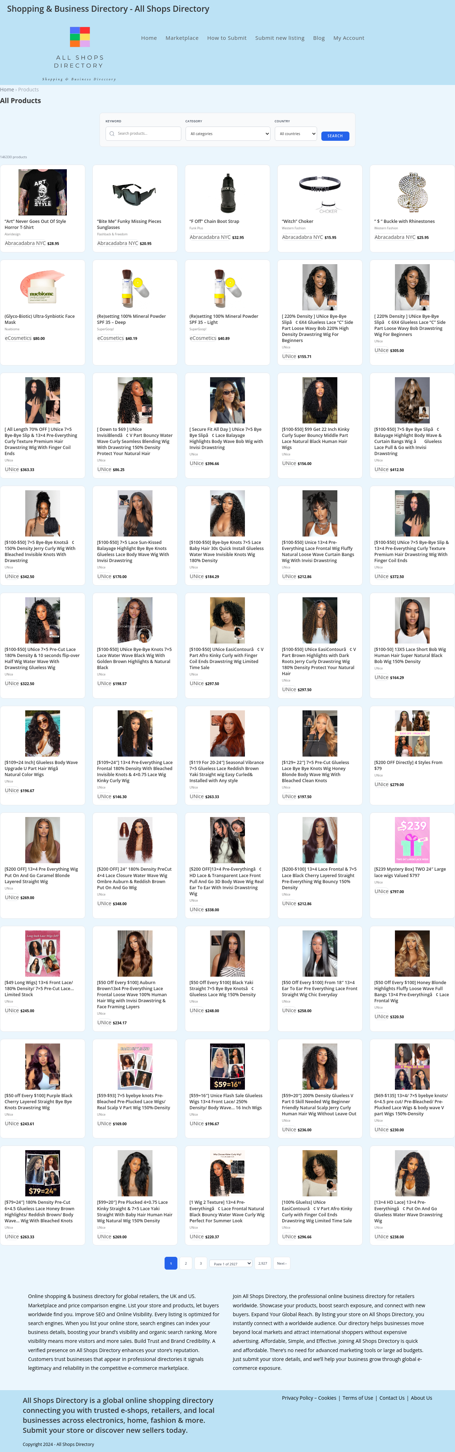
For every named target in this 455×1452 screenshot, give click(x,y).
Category (194, 121)
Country (282, 121)
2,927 (262, 1263)
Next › (282, 1263)
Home (7, 89)
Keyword (113, 121)
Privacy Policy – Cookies (309, 1397)
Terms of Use (358, 1397)
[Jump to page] (230, 1263)
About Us (421, 1397)
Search (335, 135)
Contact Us (392, 1397)
